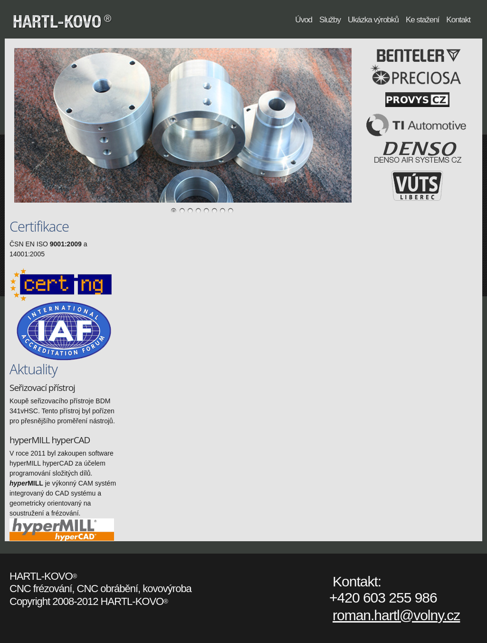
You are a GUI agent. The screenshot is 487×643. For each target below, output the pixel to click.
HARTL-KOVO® (109, 23)
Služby (330, 19)
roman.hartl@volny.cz (396, 615)
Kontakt (458, 19)
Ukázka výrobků (373, 19)
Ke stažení (422, 19)
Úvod (303, 19)
